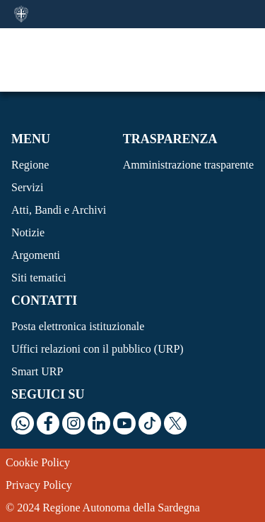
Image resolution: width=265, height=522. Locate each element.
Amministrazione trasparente (188, 165)
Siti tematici (38, 278)
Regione (30, 165)
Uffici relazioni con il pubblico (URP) (97, 349)
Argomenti (35, 255)
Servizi (27, 187)
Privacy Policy (39, 485)
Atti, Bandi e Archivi (58, 210)
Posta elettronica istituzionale (77, 326)
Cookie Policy (38, 462)
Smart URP (37, 371)
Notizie (28, 232)
